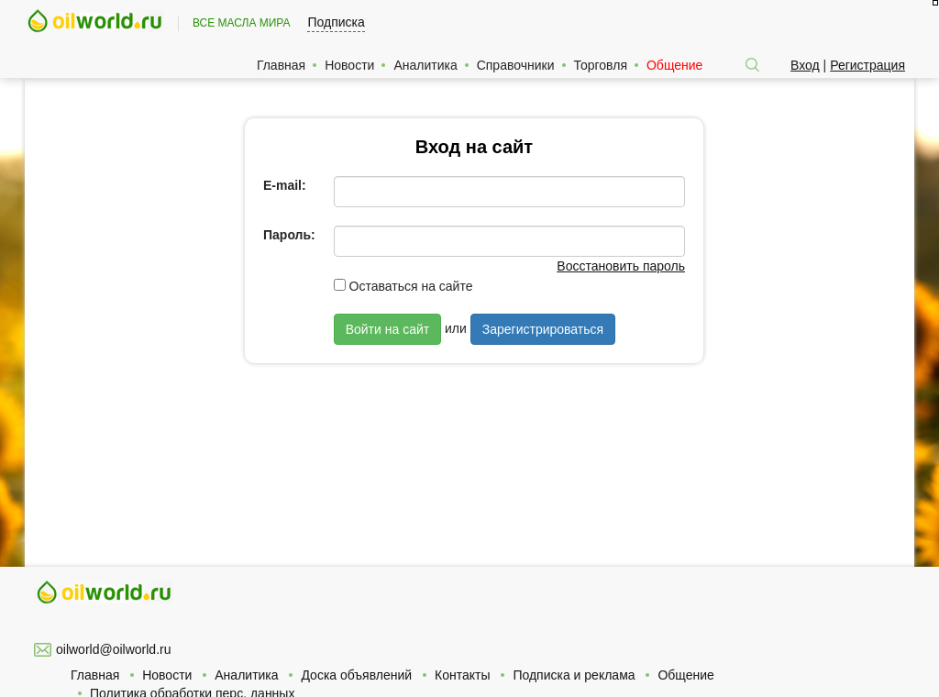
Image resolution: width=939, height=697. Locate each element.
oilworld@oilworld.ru (113, 649)
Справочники (516, 65)
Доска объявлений (356, 675)
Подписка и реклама (574, 675)
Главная (281, 65)
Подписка (335, 22)
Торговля (600, 65)
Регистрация (867, 65)
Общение (674, 65)
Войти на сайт (388, 329)
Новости (349, 65)
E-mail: (284, 185)
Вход (805, 65)
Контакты (462, 675)
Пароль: (289, 234)
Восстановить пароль (621, 266)
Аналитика (425, 65)
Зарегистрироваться (542, 329)
